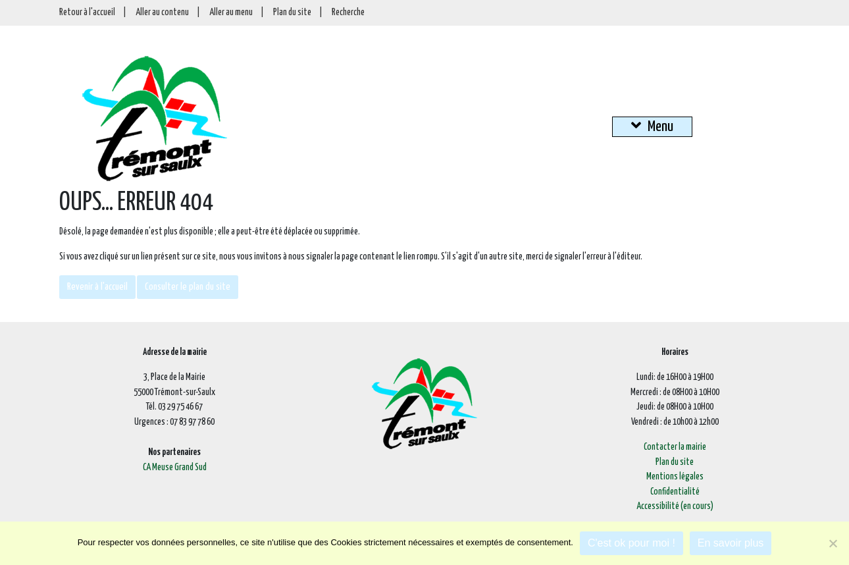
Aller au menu (231, 12)
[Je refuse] (832, 543)
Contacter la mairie (675, 447)
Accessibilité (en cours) (674, 506)
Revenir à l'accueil (97, 287)
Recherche (348, 12)
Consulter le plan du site (187, 287)
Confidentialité (675, 492)
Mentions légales (675, 476)
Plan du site (292, 12)
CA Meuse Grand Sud (175, 467)
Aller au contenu (162, 12)
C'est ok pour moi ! (631, 543)
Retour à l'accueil (87, 12)
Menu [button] (652, 125)
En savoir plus (731, 543)
